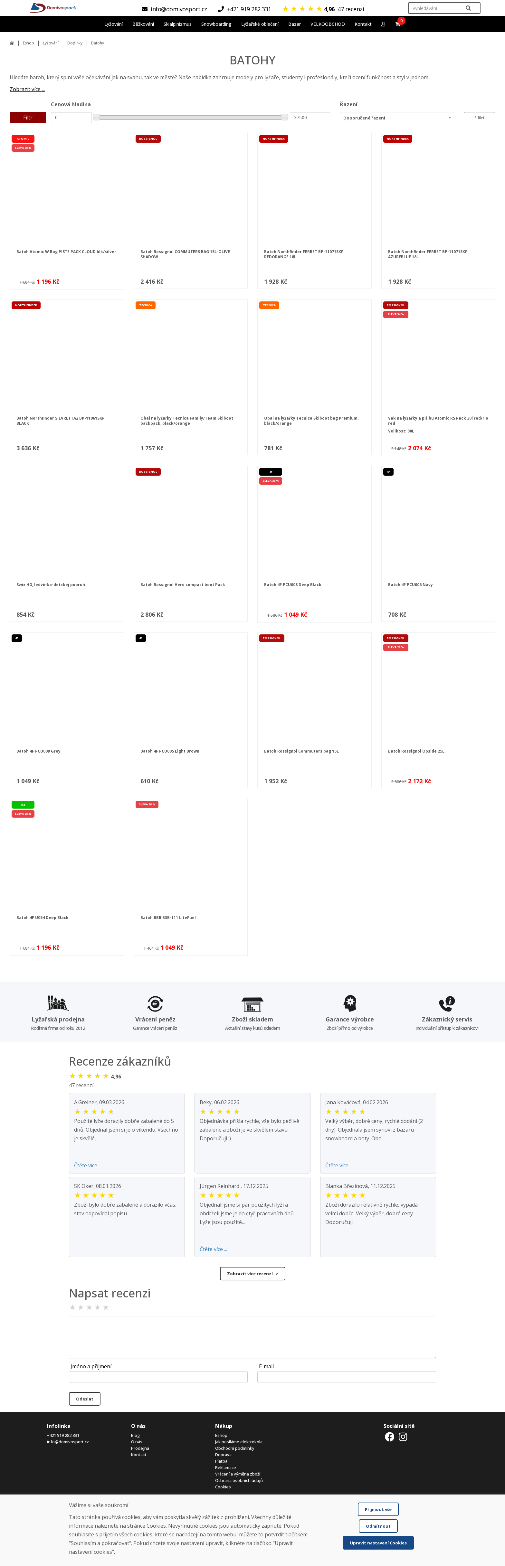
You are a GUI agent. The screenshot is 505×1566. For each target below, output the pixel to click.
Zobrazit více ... (27, 89)
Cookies (223, 1487)
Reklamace (225, 1467)
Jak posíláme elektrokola (238, 1442)
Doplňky (74, 43)
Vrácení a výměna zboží (237, 1474)
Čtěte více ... (87, 1165)
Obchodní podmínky (234, 1448)
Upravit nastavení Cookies (378, 1543)
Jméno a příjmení (91, 1366)
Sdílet (479, 117)
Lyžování (51, 43)
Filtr (28, 117)
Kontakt (363, 24)
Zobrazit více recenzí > (252, 1274)
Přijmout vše (378, 1509)
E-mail (266, 1366)
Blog (135, 1435)
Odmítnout (378, 1526)
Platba (221, 1461)
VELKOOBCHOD (327, 24)
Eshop (28, 43)
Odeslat (84, 1399)
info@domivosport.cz (68, 1442)
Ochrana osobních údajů (239, 1480)
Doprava (223, 1454)
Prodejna (140, 1448)
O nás (136, 1442)
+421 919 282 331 (63, 1435)
